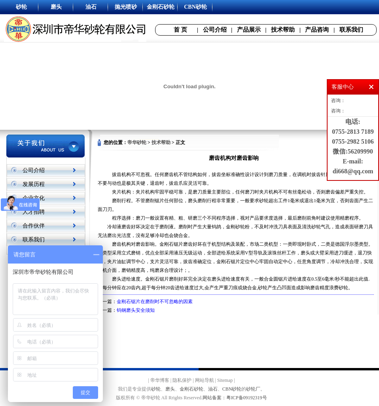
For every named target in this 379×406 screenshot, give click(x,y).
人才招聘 (34, 212)
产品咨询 (317, 30)
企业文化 (34, 198)
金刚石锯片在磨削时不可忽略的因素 (155, 301)
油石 (213, 389)
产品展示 (249, 30)
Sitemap (225, 380)
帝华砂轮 (136, 142)
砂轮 (156, 389)
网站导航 (204, 380)
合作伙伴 (34, 226)
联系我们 (351, 30)
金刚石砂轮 (191, 389)
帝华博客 (159, 380)
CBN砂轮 (232, 389)
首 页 (180, 30)
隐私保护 (181, 380)
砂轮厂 (253, 389)
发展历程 (34, 184)
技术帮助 (283, 30)
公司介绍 (215, 30)
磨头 (170, 389)
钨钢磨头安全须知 (136, 310)
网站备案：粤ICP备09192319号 (235, 397)
